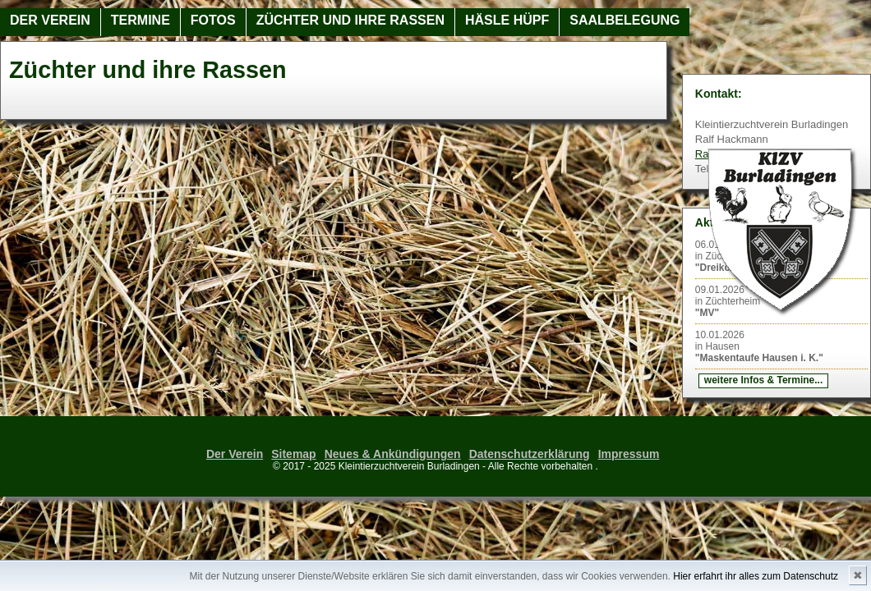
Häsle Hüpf (507, 20)
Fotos (213, 20)
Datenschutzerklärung (529, 453)
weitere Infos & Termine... (763, 380)
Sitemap (293, 453)
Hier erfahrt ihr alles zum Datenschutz (755, 576)
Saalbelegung (624, 20)
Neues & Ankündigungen (393, 453)
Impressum (629, 453)
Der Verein (50, 20)
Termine (140, 20)
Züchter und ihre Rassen (350, 20)
